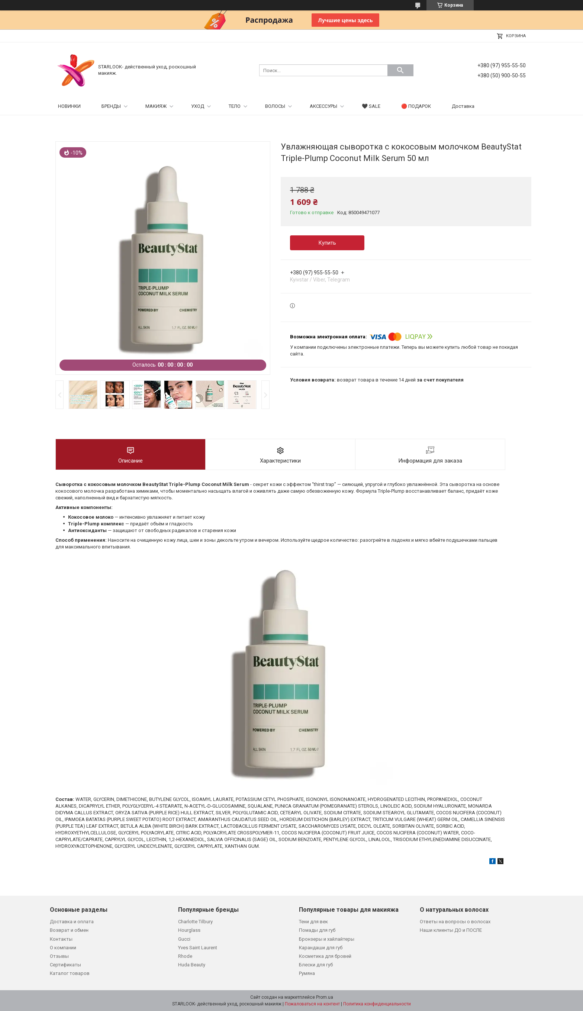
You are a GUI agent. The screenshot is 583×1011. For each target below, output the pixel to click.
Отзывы (59, 956)
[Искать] (400, 70)
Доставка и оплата (72, 921)
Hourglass (189, 930)
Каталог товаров (70, 973)
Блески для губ (316, 964)
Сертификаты (65, 964)
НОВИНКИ (69, 106)
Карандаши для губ (320, 947)
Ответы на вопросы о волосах (455, 921)
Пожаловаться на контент (312, 1004)
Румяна (307, 973)
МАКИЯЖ (156, 106)
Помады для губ (317, 930)
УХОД (197, 106)
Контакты (61, 939)
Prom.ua (324, 997)
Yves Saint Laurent (197, 947)
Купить (327, 243)
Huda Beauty (191, 964)
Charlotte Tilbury (195, 921)
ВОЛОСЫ (275, 106)
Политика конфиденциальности (377, 1004)
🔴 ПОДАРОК (416, 106)
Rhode (185, 956)
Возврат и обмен (69, 930)
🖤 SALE (371, 106)
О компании (63, 947)
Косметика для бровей (325, 956)
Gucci (184, 939)
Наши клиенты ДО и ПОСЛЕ (451, 930)
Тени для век (313, 921)
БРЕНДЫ (111, 106)
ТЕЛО (235, 106)
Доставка (463, 106)
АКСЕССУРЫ (323, 106)
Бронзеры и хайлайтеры (326, 939)
